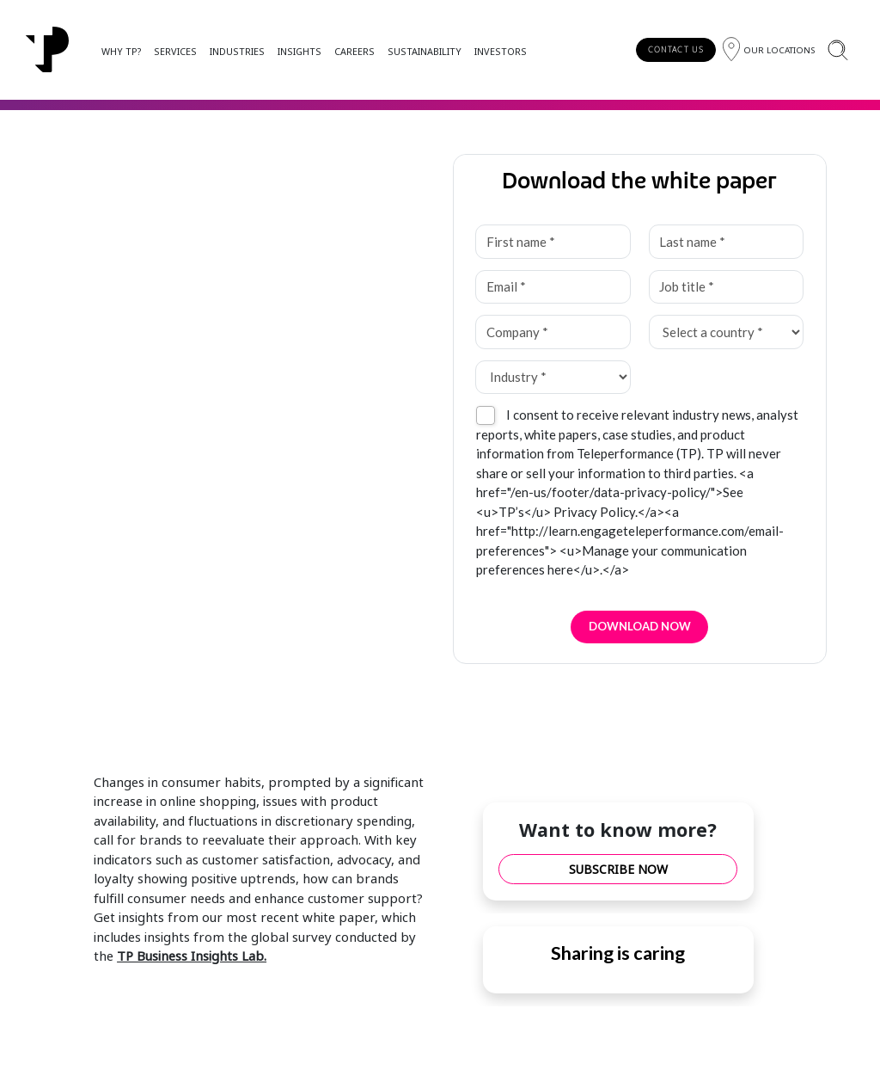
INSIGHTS (299, 51)
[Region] (769, 49)
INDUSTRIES (237, 51)
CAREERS (354, 51)
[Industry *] (553, 377)
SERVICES (175, 51)
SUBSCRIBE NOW (618, 869)
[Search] (837, 49)
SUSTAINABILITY (424, 51)
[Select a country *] (727, 332)
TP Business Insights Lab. (191, 955)
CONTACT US (676, 49)
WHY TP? (121, 51)
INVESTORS (500, 51)
